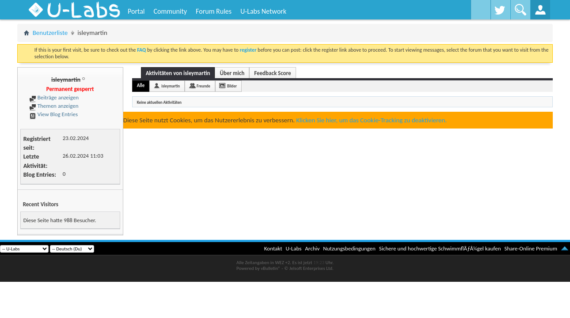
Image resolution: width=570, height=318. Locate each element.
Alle (141, 85)
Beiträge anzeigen (54, 97)
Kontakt (273, 248)
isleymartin (170, 85)
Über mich (232, 73)
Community (170, 11)
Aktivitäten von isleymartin (178, 73)
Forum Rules (214, 11)
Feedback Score (272, 73)
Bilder (232, 85)
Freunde (203, 85)
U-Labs (294, 248)
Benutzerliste (50, 33)
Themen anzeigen (54, 105)
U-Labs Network (263, 11)
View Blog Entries (53, 114)
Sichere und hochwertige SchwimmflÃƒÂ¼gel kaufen (440, 248)
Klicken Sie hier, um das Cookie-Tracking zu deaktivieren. (371, 120)
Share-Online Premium (530, 248)
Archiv (312, 248)
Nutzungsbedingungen (349, 248)
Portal (136, 11)
